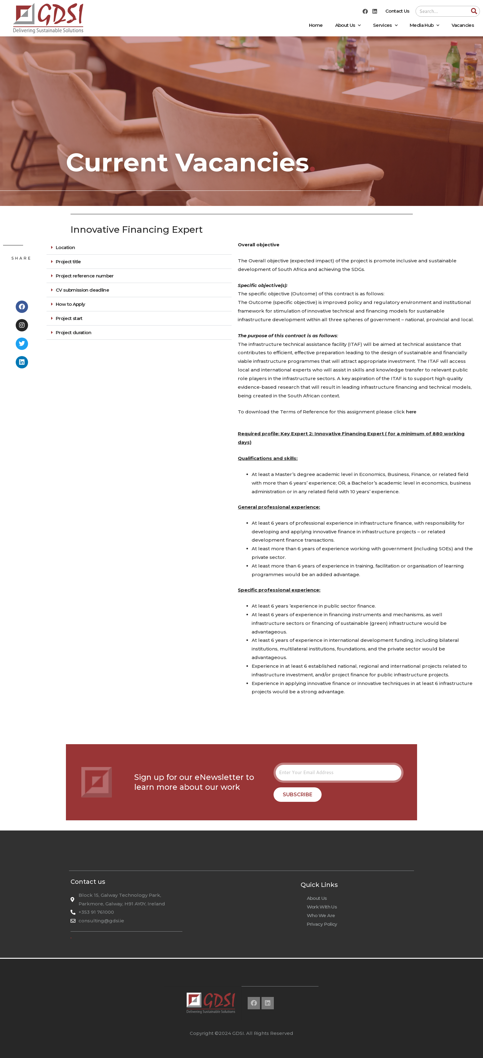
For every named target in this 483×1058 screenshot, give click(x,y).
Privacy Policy (322, 924)
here (411, 412)
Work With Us (322, 907)
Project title (68, 261)
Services (385, 25)
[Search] (474, 11)
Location (65, 247)
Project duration (73, 332)
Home (316, 25)
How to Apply (70, 304)
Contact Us (397, 11)
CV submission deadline (82, 290)
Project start (69, 318)
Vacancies (463, 25)
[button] (139, 247)
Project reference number (85, 276)
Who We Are (321, 915)
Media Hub (424, 25)
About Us (348, 25)
